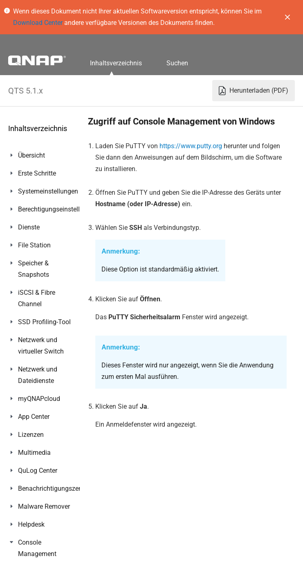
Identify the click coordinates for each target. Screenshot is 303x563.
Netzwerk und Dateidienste (37, 375)
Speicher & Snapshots (33, 268)
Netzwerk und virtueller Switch (41, 345)
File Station (34, 245)
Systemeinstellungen (48, 191)
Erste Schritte (37, 173)
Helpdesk (31, 524)
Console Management (37, 548)
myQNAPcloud (39, 399)
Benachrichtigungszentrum (57, 488)
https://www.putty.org (190, 146)
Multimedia (34, 452)
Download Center (38, 23)
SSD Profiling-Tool (44, 322)
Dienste (29, 227)
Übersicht (31, 155)
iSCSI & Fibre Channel (36, 298)
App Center (33, 417)
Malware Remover (44, 506)
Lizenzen (31, 434)
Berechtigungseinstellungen (58, 209)
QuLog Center (37, 470)
